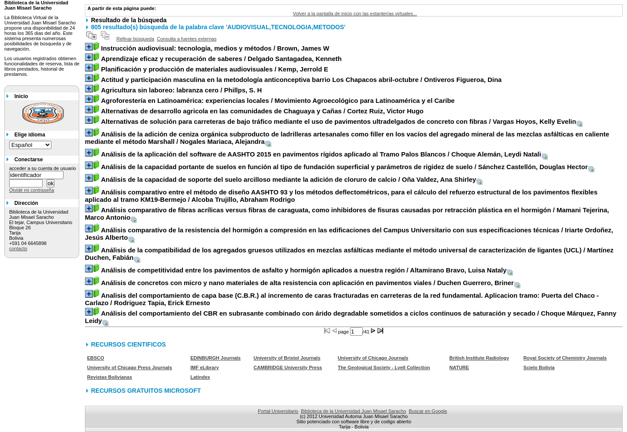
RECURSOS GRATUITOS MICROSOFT (146, 390)
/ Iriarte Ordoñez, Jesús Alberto (349, 233)
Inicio (21, 96)
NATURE (459, 367)
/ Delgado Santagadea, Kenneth (221, 58)
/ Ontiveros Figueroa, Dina (301, 79)
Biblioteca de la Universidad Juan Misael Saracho (353, 411)
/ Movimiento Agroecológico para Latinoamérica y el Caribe (278, 100)
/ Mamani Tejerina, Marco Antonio (347, 213)
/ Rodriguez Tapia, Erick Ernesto (342, 299)
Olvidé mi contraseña (31, 190)
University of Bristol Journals (286, 358)
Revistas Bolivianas (109, 377)
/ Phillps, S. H (181, 90)
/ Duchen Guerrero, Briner (307, 282)
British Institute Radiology (479, 358)
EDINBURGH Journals (215, 358)
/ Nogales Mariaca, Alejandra (347, 137)
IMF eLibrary (204, 367)
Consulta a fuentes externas (186, 38)
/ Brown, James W (215, 48)
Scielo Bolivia (539, 367)
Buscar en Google (428, 411)
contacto (18, 248)
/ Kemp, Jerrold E (214, 69)
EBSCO (95, 358)
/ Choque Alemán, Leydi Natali (321, 154)
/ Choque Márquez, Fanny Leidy (351, 317)
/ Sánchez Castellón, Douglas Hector (344, 166)
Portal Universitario (278, 411)
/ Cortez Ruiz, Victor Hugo (262, 111)
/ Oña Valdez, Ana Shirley (288, 179)
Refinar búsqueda (135, 38)
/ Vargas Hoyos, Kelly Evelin (338, 121)
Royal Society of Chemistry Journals (565, 358)
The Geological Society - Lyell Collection (384, 367)
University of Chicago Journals (373, 358)
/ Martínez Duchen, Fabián (349, 253)
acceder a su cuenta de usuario (42, 168)
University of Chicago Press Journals (129, 367)
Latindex (200, 377)
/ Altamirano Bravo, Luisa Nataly (303, 270)
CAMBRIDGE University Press (287, 367)
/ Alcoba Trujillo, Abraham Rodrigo (341, 195)
